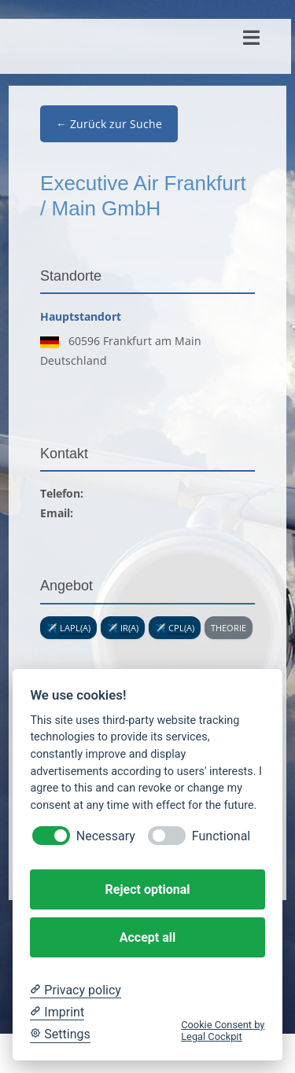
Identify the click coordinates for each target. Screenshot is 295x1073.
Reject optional (147, 889)
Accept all (147, 937)
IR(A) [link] (129, 628)
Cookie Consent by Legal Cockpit (222, 1030)
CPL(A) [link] (181, 628)
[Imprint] (57, 1012)
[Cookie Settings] (60, 1034)
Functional (221, 836)
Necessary (105, 836)
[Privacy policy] (75, 990)
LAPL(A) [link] (75, 628)
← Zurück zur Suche (109, 123)
